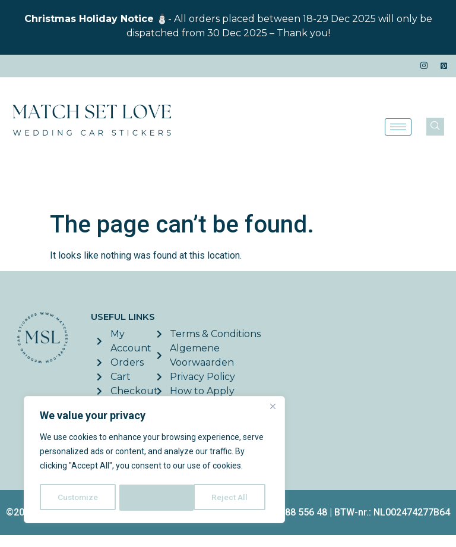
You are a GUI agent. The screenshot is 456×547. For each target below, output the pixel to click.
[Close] (272, 408)
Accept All (232, 497)
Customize (78, 497)
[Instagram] (424, 66)
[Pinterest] (444, 66)
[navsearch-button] (435, 127)
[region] (154, 460)
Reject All (156, 497)
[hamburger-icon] (398, 127)
